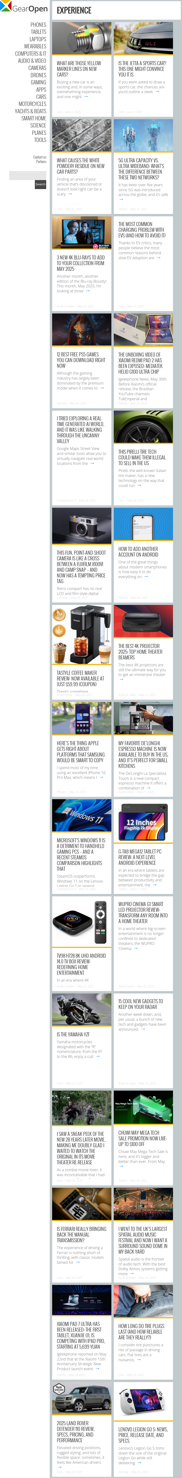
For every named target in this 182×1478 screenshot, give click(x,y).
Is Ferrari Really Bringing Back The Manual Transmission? (81, 1234)
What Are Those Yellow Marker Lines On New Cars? (79, 68)
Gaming (38, 82)
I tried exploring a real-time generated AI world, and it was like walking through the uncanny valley (80, 429)
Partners (41, 161)
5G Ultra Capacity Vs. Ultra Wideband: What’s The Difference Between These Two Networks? (141, 169)
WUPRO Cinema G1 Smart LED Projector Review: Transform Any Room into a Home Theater (143, 912)
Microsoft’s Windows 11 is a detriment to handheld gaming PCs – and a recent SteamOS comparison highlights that (81, 854)
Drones (38, 75)
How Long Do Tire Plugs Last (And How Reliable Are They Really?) (141, 1331)
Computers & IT (30, 53)
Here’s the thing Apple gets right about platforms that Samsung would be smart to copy (81, 751)
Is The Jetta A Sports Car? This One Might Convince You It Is (142, 68)
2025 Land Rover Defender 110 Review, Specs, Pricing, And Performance (76, 1431)
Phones (38, 24)
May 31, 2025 (74, 209)
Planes (39, 132)
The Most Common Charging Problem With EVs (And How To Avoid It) (141, 229)
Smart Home (34, 118)
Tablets (38, 31)
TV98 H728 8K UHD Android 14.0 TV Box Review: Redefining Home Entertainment (81, 964)
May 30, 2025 (78, 403)
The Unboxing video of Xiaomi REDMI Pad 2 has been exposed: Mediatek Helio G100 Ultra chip (140, 363)
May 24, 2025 (138, 1181)
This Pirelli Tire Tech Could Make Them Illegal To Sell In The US (142, 457)
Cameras (37, 67)
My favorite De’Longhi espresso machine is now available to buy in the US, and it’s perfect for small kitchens (143, 754)
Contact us (39, 156)
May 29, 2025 (138, 403)
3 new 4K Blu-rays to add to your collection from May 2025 (81, 263)
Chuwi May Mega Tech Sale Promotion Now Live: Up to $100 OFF (142, 1138)
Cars (41, 96)
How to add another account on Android (138, 551)
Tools (40, 139)
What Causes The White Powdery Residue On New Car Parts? (81, 166)
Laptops (38, 39)
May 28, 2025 (84, 695)
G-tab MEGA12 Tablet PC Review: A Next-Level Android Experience (139, 857)
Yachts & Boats (30, 111)
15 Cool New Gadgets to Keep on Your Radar (140, 1003)
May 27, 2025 (147, 695)
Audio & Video (32, 60)
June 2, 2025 (73, 112)
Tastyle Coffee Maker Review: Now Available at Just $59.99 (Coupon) (80, 678)
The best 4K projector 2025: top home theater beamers (140, 651)
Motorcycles (32, 103)
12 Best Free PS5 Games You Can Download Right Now (81, 360)
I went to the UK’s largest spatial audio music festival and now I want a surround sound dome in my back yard (143, 1240)
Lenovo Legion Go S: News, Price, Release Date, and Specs (143, 1435)
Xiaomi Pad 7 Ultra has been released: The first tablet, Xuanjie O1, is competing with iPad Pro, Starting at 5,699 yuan (81, 1335)
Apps (41, 89)
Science (38, 125)
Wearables (35, 46)
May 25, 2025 (85, 986)
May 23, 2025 (77, 1375)
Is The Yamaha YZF (73, 1034)
